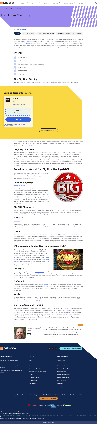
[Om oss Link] (31, 360)
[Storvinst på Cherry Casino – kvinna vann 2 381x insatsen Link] (12, 371)
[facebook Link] (56, 348)
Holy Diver (17, 221)
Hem (2, 8)
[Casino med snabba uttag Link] (63, 377)
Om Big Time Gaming (28, 33)
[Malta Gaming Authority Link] (59, 405)
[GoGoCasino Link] (7, 100)
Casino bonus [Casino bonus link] (34, 3)
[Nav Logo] (7, 3)
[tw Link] (28, 334)
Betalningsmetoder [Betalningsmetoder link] (68, 3)
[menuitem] (24, 3)
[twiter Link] (53, 348)
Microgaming (67, 310)
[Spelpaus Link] (31, 374)
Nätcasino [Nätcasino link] (23, 3)
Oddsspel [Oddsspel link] (55, 3)
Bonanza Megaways (19, 185)
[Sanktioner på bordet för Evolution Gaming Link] (10, 363)
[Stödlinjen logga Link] (35, 405)
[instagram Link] (49, 348)
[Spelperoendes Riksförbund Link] (47, 405)
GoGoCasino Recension (18, 104)
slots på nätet (29, 145)
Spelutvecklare (9, 8)
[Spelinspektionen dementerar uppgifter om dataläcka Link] (12, 366)
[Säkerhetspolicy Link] (33, 383)
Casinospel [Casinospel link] (46, 3)
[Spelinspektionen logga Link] (53, 406)
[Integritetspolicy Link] (33, 380)
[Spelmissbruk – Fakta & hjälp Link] (35, 369)
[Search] (95, 3)
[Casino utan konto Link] (61, 372)
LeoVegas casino (39, 272)
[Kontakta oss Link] (32, 366)
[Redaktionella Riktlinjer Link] (34, 377)
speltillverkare (28, 43)
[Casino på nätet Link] (61, 360)
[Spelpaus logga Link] (41, 405)
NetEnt (55, 310)
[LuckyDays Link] (60, 386)
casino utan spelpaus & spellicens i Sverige (29, 301)
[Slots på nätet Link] (60, 383)
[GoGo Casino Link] (60, 389)
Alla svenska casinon (48, 131)
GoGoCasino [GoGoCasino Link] (15, 99)
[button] (63, 332)
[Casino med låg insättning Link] (63, 374)
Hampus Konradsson (21, 29)
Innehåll (17, 33)
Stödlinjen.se (17, 124)
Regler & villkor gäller (8, 125)
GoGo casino (44, 284)
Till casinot (18, 119)
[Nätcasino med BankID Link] (62, 366)
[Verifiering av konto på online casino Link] (37, 372)
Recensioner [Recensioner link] (81, 3)
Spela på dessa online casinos (46, 33)
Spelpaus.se (23, 124)
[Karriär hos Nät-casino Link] (34, 363)
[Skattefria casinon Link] (61, 380)
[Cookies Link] (31, 386)
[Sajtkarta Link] (31, 389)
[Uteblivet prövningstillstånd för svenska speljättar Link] (12, 375)
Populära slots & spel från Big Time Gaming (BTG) (70, 33)
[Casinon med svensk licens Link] (63, 369)
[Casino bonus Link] (60, 363)
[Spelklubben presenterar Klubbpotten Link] (9, 360)
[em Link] (30, 334)
